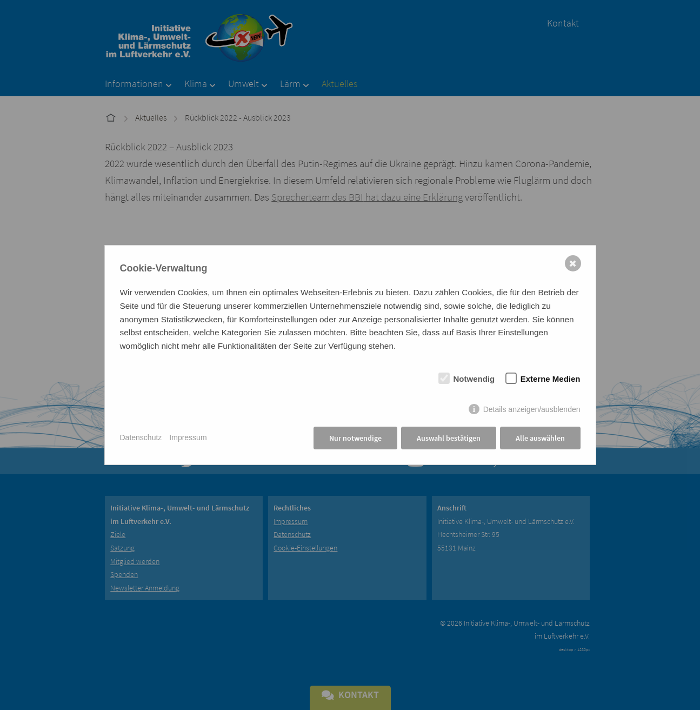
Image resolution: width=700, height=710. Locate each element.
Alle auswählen (540, 438)
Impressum (187, 437)
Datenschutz (141, 437)
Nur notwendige (355, 438)
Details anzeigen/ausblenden (532, 409)
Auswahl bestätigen (449, 438)
